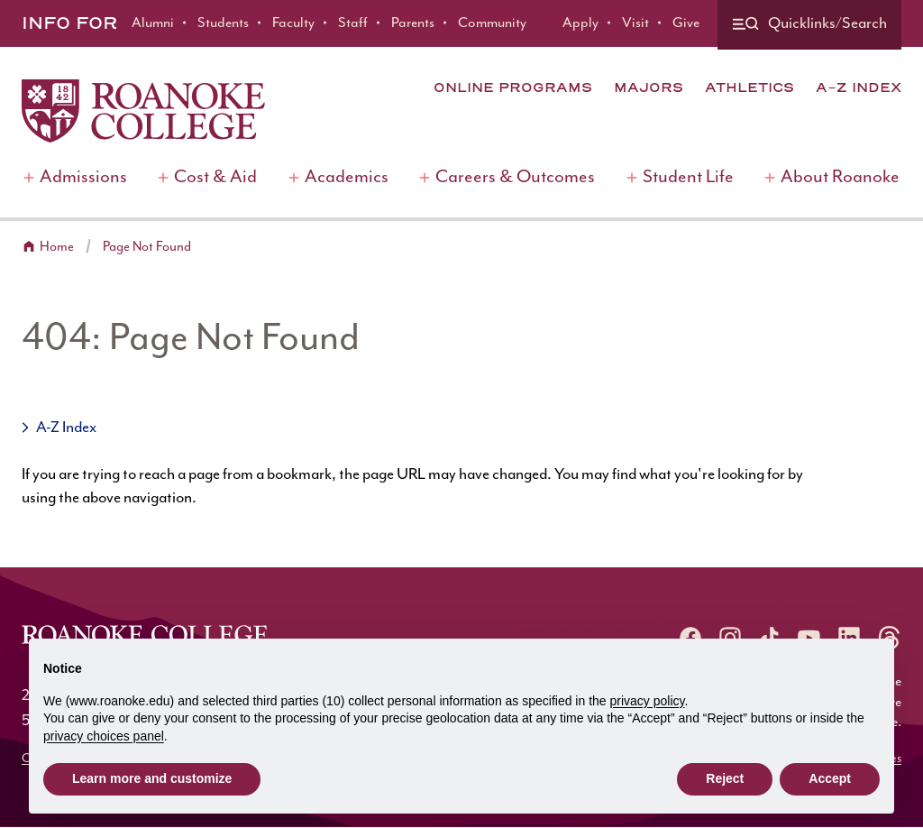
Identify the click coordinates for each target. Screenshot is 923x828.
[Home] (143, 111)
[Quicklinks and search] (809, 25)
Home (57, 246)
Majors (648, 87)
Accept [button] (830, 778)
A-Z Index (858, 87)
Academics (346, 177)
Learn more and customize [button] (152, 778)
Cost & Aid (215, 177)
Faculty (293, 23)
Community (492, 23)
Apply (580, 23)
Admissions (83, 177)
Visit (635, 23)
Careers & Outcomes (515, 177)
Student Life (688, 177)
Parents (412, 23)
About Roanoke (840, 177)
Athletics (749, 87)
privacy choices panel (103, 736)
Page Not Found (147, 246)
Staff (353, 23)
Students (223, 23)
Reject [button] (725, 778)
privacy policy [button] (647, 701)
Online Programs (513, 87)
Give (685, 23)
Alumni (153, 23)
